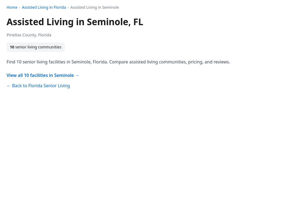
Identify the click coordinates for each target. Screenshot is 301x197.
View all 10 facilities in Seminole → (43, 75)
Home (12, 7)
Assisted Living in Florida (44, 7)
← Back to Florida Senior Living (38, 86)
